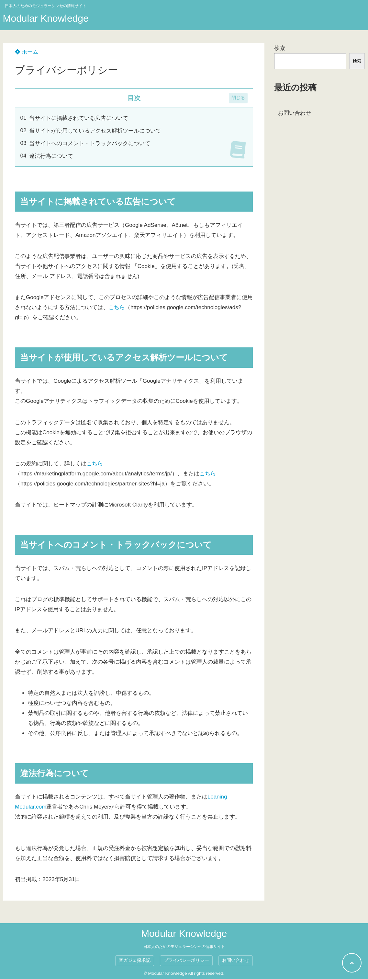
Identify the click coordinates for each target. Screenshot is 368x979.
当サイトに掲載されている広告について (78, 118)
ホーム (26, 52)
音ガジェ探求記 (135, 960)
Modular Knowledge (46, 18)
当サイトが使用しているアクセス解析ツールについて (95, 131)
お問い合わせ (294, 113)
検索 (279, 48)
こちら (116, 307)
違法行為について (51, 156)
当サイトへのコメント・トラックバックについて (89, 143)
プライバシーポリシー (186, 960)
